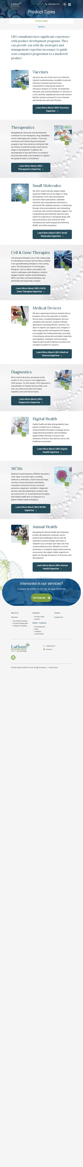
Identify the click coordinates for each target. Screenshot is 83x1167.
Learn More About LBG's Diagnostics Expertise (31, 401)
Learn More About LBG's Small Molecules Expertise (52, 234)
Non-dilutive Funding (20, 621)
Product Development (20, 623)
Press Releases (40, 627)
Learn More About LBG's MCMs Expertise (31, 509)
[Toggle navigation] (69, 4)
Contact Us (58, 617)
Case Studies (39, 634)
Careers (57, 613)
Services (14, 617)
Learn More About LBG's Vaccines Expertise (52, 109)
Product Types (41, 21)
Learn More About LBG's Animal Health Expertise (52, 567)
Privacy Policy (53, 667)
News (36, 629)
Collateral (38, 631)
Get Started (41, 597)
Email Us (49, 649)
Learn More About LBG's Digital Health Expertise (52, 450)
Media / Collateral (39, 623)
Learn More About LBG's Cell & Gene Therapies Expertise (31, 290)
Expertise (36, 613)
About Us (14, 613)
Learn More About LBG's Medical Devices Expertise (52, 354)
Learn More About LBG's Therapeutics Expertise (31, 167)
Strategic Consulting (20, 626)
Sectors (41, 27)
